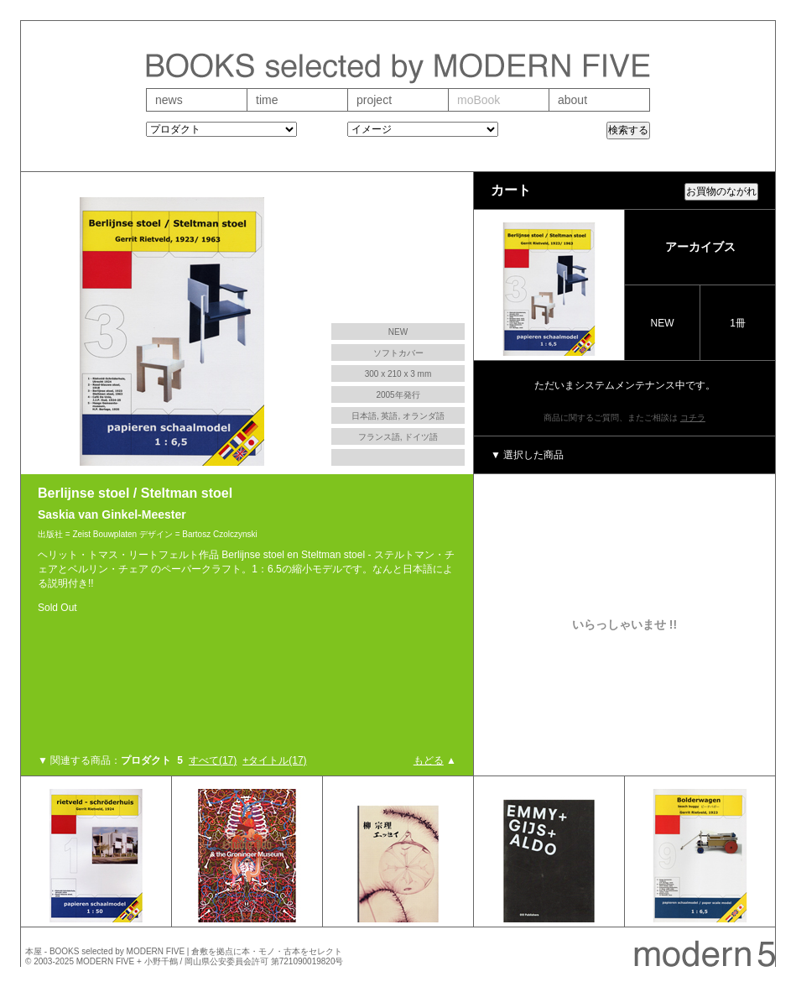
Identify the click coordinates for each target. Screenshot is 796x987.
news (169, 100)
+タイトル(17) (274, 760)
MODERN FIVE (105, 961)
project (374, 100)
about (572, 100)
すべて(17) (213, 760)
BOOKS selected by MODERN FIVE (117, 951)
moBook (478, 100)
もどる (429, 760)
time (267, 100)
